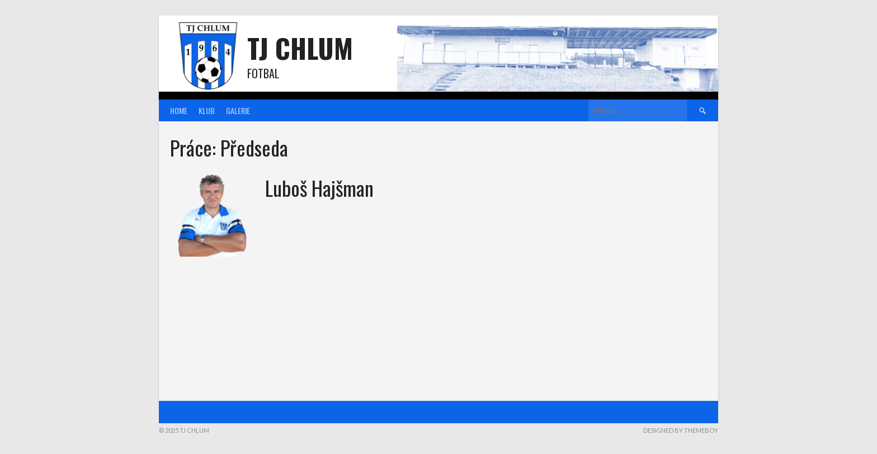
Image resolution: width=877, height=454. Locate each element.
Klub (207, 110)
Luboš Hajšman (319, 187)
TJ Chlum (300, 48)
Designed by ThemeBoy (680, 430)
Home (178, 110)
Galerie (238, 110)
